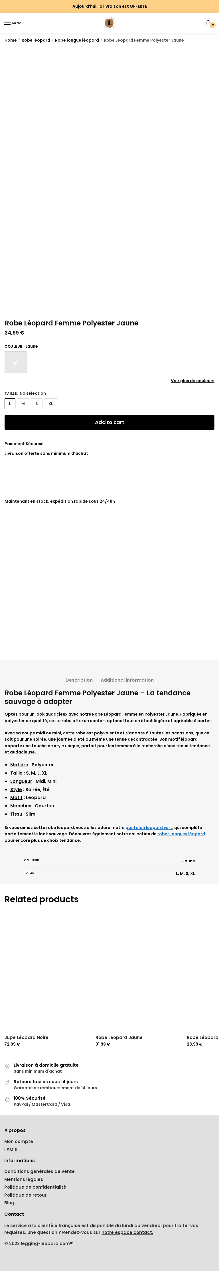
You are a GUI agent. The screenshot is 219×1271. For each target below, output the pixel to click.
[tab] (79, 676)
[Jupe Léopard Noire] (48, 972)
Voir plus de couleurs (192, 381)
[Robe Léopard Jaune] (139, 972)
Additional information (127, 680)
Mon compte (18, 1141)
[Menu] (12, 23)
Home (11, 40)
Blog (9, 1203)
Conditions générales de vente (39, 1171)
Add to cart (109, 422)
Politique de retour (25, 1195)
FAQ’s (10, 1149)
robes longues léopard (181, 834)
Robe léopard (36, 40)
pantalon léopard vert (148, 827)
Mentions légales (23, 1179)
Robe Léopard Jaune (119, 1037)
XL (50, 403)
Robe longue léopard (77, 40)
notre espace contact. (127, 1232)
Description (79, 680)
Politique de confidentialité (35, 1187)
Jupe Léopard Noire (26, 1037)
